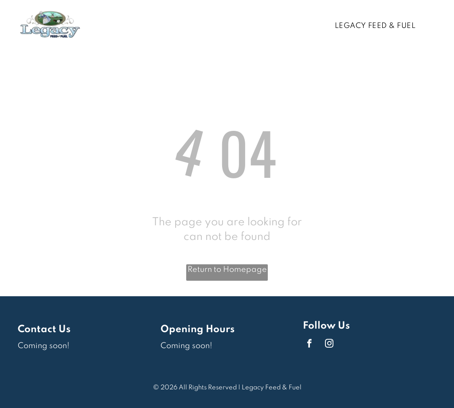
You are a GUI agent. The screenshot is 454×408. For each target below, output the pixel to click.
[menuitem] (378, 26)
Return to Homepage (227, 270)
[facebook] (309, 344)
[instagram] (329, 344)
